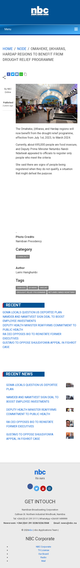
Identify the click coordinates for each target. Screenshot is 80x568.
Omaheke (21, 288)
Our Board (43, 554)
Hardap (44, 288)
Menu (7, 29)
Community (23, 257)
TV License (43, 550)
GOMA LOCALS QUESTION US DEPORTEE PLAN (32, 312)
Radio (43, 557)
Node (21, 49)
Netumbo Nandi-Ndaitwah (61, 292)
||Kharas (32, 288)
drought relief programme (31, 292)
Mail (43, 561)
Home (8, 49)
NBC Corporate (43, 546)
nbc (40, 472)
